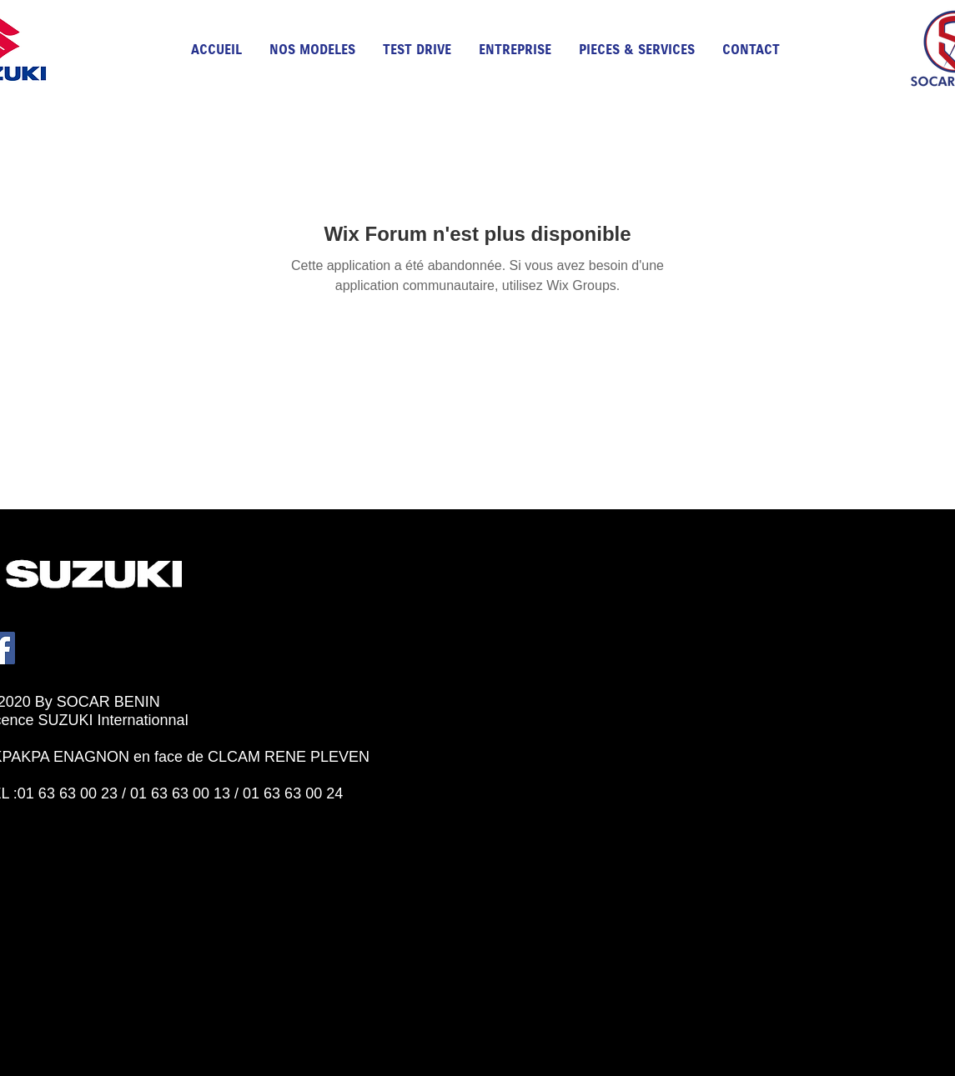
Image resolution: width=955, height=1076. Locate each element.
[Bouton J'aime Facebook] (57, 811)
